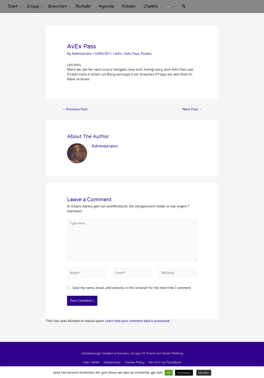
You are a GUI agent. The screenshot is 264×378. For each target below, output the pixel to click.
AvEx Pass (132, 56)
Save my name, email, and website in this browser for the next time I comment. (131, 291)
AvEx (118, 56)
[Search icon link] (199, 8)
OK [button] (168, 372)
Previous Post (75, 112)
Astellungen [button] (184, 372)
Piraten (147, 56)
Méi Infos (204, 372)
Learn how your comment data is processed (137, 324)
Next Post (192, 112)
